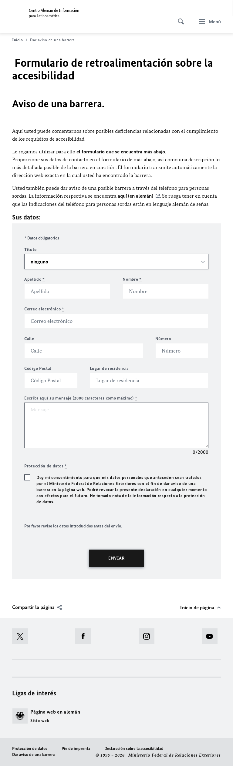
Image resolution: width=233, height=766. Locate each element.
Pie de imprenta (76, 748)
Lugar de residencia (109, 368)
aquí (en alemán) (135, 196)
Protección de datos (29, 748)
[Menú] (208, 21)
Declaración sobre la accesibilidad (134, 748)
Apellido (34, 279)
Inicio (19, 40)
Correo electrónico (44, 308)
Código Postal (37, 368)
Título (30, 249)
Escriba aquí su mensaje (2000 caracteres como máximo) (80, 397)
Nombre (132, 279)
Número (163, 338)
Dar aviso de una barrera (33, 754)
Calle (29, 338)
